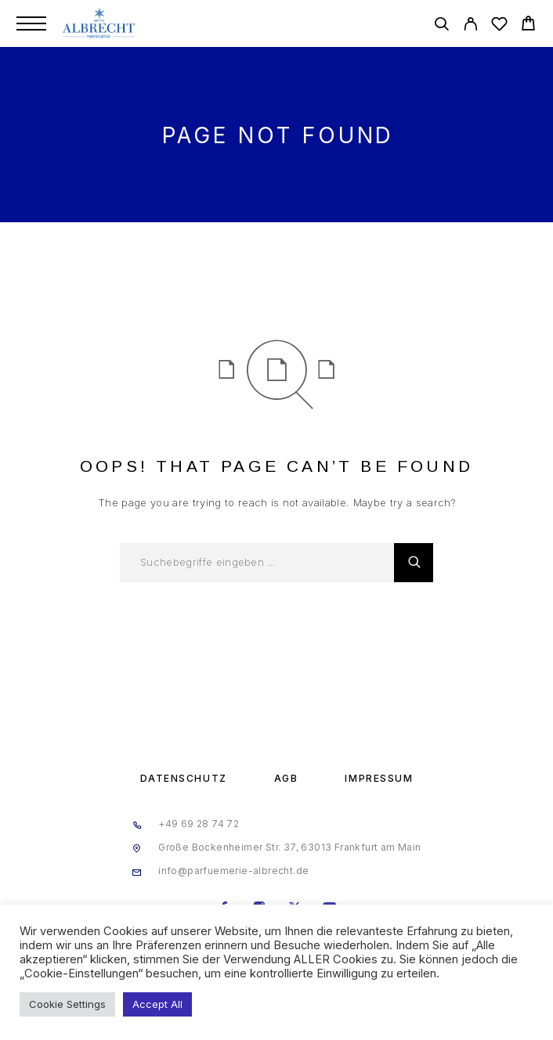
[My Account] (470, 26)
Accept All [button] (157, 1004)
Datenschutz (183, 778)
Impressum (379, 778)
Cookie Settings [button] (67, 1004)
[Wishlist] (499, 26)
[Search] (441, 26)
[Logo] (100, 23)
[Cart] (528, 25)
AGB (286, 778)
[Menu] (31, 23)
